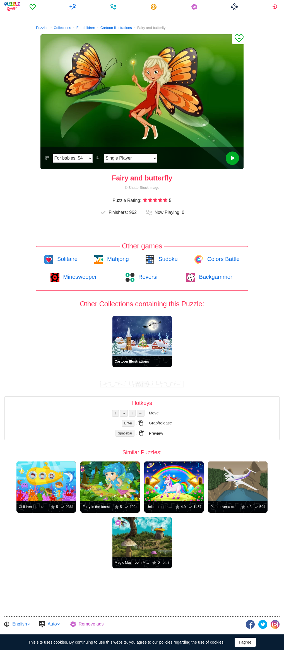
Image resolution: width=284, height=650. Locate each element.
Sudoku (167, 259)
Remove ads (91, 624)
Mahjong (117, 259)
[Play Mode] (130, 158)
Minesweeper (79, 277)
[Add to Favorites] (238, 39)
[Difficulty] (73, 158)
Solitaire (67, 259)
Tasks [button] (155, 6)
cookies (60, 642)
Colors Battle (223, 259)
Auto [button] (52, 624)
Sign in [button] (275, 6)
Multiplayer (74, 6)
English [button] (19, 624)
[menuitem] (34, 6)
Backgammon (216, 277)
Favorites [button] (34, 6)
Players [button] (114, 6)
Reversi (147, 277)
